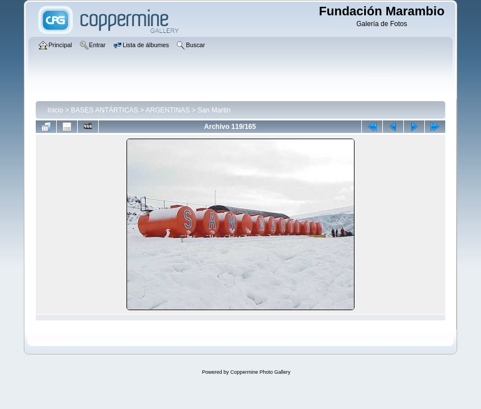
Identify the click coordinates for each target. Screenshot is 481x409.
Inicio (55, 110)
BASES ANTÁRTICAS (104, 110)
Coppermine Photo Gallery (260, 372)
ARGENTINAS (168, 110)
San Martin (213, 110)
